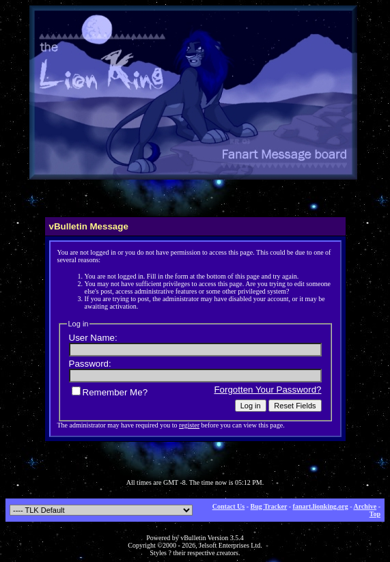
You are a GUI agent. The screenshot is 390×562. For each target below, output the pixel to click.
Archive (364, 506)
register (189, 425)
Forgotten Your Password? (267, 389)
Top (375, 514)
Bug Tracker (269, 506)
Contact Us (228, 506)
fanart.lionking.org (320, 506)
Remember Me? (110, 392)
